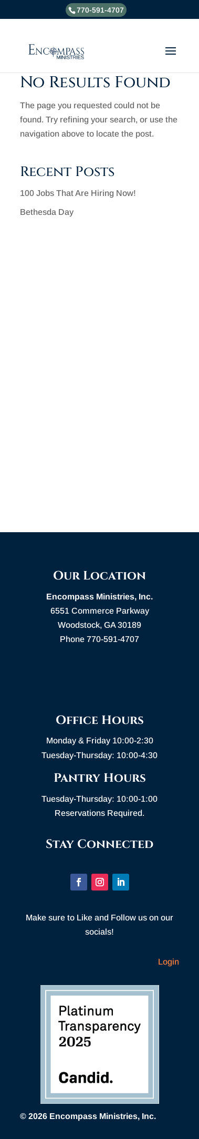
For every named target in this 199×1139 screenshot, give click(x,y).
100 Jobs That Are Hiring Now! (78, 193)
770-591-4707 (100, 10)
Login (168, 961)
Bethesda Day (47, 212)
